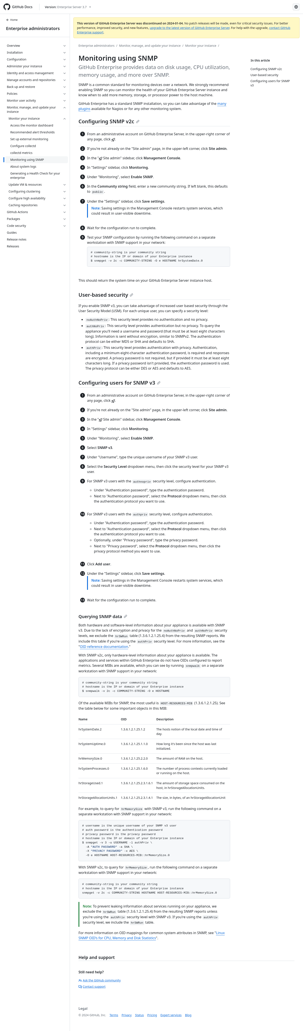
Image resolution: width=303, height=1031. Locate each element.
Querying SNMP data (102, 616)
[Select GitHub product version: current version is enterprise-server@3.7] (68, 7)
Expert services (171, 1015)
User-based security (105, 294)
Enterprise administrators (33, 28)
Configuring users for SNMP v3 (119, 382)
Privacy (127, 1015)
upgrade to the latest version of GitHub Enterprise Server (189, 28)
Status (139, 1015)
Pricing (152, 1015)
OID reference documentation (104, 646)
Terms (114, 1015)
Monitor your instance (200, 46)
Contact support (92, 986)
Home (12, 20)
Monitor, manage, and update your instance (150, 46)
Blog (188, 1015)
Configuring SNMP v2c (108, 121)
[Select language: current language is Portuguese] (296, 6)
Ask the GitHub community (99, 980)
